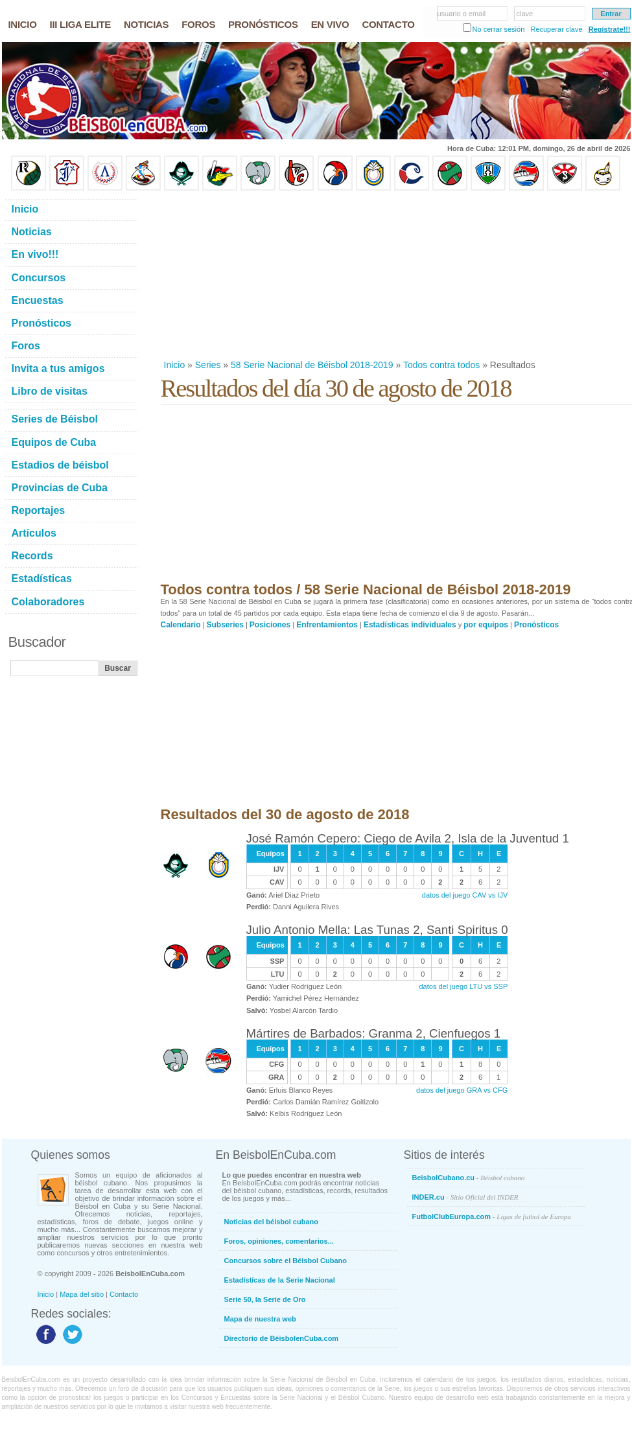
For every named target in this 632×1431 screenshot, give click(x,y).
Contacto (124, 1294)
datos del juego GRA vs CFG (462, 1090)
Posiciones (270, 624)
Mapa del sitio (82, 1294)
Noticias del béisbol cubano (271, 1222)
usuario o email (462, 13)
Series (208, 365)
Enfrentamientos (327, 624)
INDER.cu (465, 1197)
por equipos (485, 624)
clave (525, 13)
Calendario (181, 624)
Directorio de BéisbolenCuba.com (281, 1338)
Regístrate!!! (610, 29)
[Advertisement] (269, 275)
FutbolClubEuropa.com (491, 1216)
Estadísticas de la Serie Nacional (279, 1280)
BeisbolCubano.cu (468, 1177)
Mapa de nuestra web (260, 1319)
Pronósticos (536, 624)
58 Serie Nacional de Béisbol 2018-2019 (312, 365)
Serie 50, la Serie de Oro (265, 1299)
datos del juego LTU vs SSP (463, 986)
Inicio (174, 365)
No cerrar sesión (499, 29)
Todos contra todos (441, 365)
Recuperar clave (556, 29)
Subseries (225, 624)
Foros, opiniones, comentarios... (279, 1241)
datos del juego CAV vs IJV (465, 895)
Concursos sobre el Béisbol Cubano (285, 1260)
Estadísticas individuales (410, 624)
